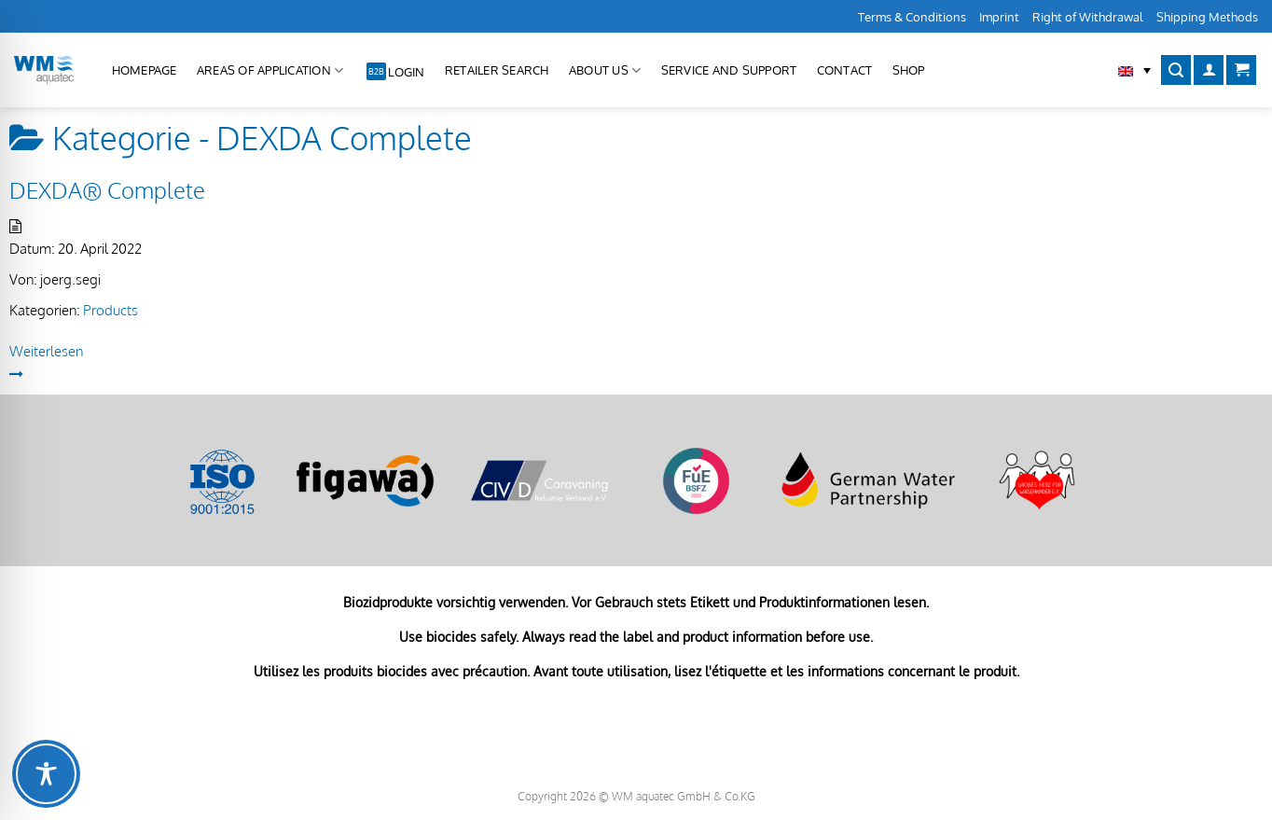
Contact (845, 70)
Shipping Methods (1207, 16)
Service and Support (729, 70)
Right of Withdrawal (1087, 16)
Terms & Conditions (912, 16)
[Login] (1209, 70)
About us (605, 70)
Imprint (999, 16)
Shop (908, 70)
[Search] (1176, 70)
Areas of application (270, 70)
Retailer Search (497, 70)
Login (406, 71)
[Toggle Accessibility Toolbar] (46, 774)
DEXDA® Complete (107, 189)
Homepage (144, 70)
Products (110, 310)
